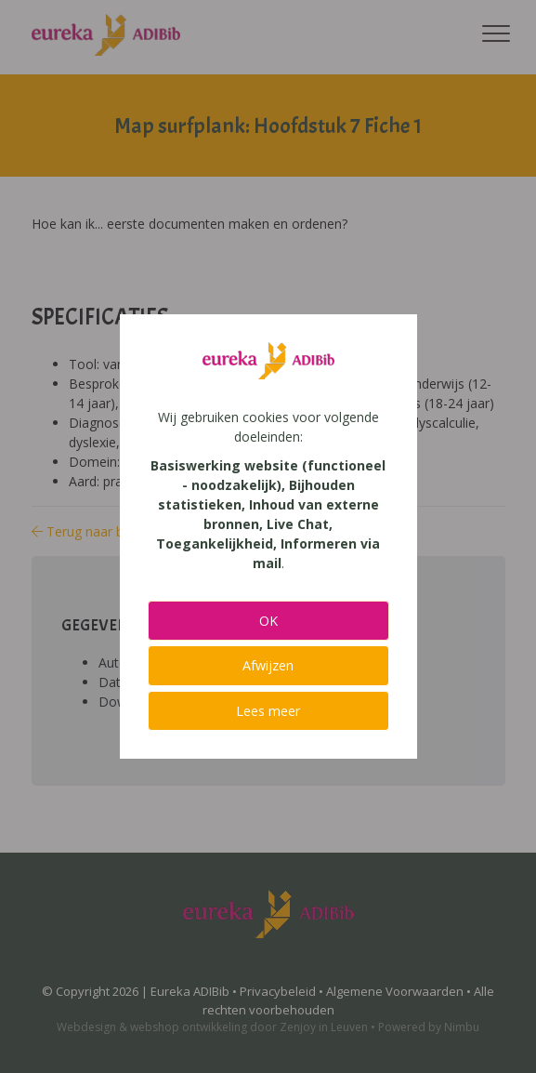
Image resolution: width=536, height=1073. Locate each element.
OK (268, 620)
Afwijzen (268, 665)
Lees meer (268, 711)
